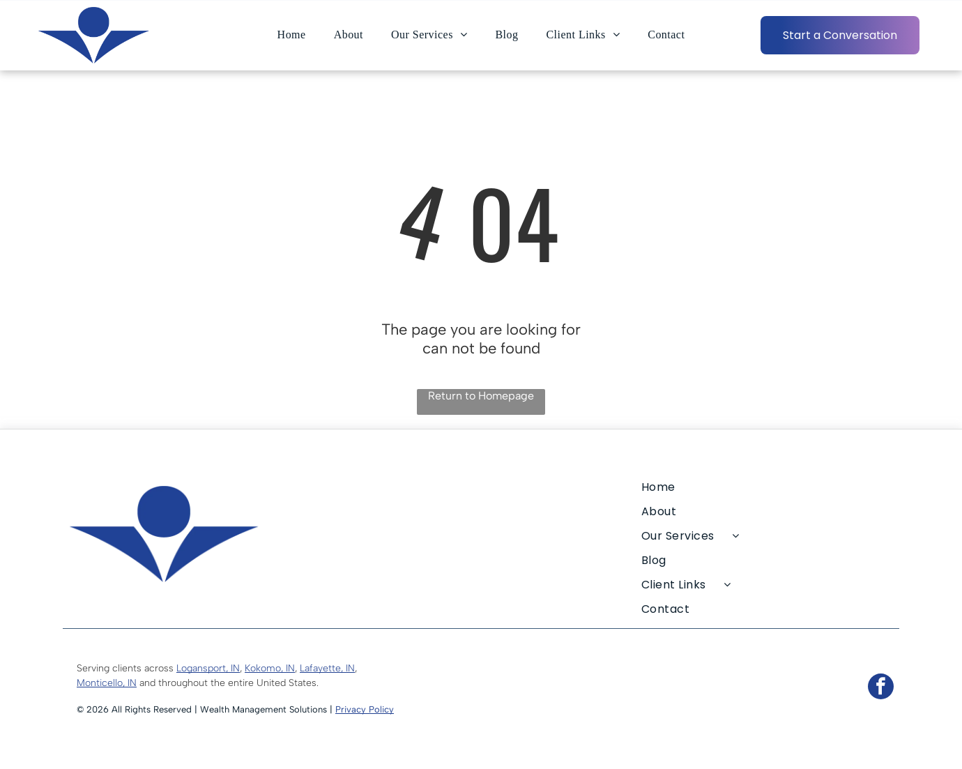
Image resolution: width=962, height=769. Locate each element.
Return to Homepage (481, 395)
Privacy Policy (364, 709)
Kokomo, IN (270, 668)
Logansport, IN (208, 668)
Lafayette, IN (327, 668)
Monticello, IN (107, 683)
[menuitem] (292, 35)
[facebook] (881, 688)
